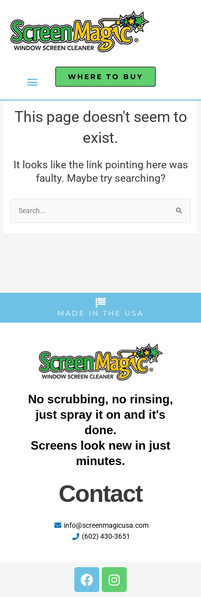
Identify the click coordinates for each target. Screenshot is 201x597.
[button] (32, 81)
